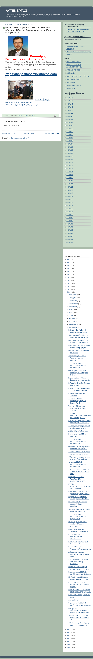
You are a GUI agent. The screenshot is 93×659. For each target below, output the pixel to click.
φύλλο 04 (69, 233)
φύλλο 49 (69, 98)
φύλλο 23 (69, 178)
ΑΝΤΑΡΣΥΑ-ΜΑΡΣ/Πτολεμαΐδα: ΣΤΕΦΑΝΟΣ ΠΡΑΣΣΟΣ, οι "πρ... (79, 472)
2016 (69, 289)
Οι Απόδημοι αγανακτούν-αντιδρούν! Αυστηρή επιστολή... (77, 524)
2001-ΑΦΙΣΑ (70, 88)
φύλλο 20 (69, 187)
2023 (69, 268)
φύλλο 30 (69, 156)
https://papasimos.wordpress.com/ (31, 75)
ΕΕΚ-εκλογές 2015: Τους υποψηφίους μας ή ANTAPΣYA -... (77, 536)
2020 (69, 277)
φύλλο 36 (69, 138)
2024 (69, 265)
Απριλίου (72, 318)
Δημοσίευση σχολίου (11, 125)
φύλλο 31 (69, 153)
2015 (69, 292)
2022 (69, 271)
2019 (69, 280)
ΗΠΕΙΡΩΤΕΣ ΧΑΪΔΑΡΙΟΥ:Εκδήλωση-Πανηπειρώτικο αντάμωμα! (78, 610)
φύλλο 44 (69, 113)
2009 (69, 644)
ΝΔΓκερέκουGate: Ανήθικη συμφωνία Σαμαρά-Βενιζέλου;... (77, 504)
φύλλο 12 (69, 209)
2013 (69, 632)
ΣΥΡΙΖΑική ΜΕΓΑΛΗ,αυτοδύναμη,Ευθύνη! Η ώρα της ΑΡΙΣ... (79, 416)
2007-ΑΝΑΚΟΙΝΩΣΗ (73, 62)
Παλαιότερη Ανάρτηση (51, 133)
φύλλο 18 (69, 193)
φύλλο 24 (69, 175)
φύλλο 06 (69, 227)
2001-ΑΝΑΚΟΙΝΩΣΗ (73, 85)
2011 (69, 638)
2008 (69, 647)
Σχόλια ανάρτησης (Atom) (20, 138)
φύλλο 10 (69, 215)
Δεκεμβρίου (73, 295)
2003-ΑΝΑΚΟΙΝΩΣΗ (73, 79)
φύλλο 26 (69, 168)
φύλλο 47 (69, 104)
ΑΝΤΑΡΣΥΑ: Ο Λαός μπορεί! (78, 431)
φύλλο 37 (69, 135)
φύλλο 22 (69, 181)
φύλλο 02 (69, 239)
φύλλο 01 (69, 242)
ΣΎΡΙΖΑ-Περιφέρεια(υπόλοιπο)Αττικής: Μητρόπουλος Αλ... (79, 486)
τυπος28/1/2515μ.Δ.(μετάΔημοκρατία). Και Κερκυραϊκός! (77, 365)
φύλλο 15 (69, 199)
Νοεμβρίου (73, 298)
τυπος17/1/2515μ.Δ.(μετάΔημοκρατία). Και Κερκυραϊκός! (77, 517)
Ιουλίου (71, 309)
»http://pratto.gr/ (27, 102)
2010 (69, 641)
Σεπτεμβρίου (73, 304)
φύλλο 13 (69, 205)
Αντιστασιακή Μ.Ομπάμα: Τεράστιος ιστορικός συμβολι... (77, 358)
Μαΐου (71, 315)
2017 (69, 286)
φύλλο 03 (69, 236)
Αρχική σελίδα (29, 133)
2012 (69, 635)
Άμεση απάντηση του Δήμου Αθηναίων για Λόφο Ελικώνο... (78, 562)
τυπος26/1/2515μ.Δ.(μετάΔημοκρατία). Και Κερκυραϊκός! (77, 401)
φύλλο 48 (69, 101)
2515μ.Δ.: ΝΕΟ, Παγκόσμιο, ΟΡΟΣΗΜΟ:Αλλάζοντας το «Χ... (78, 618)
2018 (69, 283)
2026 (69, 259)
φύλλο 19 (69, 190)
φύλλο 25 (69, 172)
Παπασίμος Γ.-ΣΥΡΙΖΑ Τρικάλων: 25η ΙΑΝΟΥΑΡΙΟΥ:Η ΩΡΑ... (77, 479)
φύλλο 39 (69, 129)
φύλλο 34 (69, 144)
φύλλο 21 (69, 184)
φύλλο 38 (69, 132)
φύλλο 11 (69, 212)
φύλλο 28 (69, 162)
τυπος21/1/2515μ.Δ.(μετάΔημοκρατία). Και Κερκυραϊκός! (77, 464)
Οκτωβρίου (73, 301)
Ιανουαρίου (73, 327)
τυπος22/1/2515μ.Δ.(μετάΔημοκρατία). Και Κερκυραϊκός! (77, 441)
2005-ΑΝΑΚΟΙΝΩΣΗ (73, 70)
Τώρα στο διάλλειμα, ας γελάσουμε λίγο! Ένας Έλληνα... (77, 408)
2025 (69, 262)
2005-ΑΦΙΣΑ (70, 73)
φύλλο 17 (69, 196)
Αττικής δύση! (73, 600)
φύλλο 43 (69, 116)
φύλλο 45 (69, 110)
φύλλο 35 (69, 141)
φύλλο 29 (69, 159)
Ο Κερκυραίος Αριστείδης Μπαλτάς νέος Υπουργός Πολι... (78, 373)
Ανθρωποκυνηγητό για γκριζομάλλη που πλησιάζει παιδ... (78, 554)
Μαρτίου (72, 321)
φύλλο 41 (69, 122)
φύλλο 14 (69, 202)
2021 (69, 274)
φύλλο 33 (69, 147)
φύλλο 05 (69, 230)
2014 (69, 629)
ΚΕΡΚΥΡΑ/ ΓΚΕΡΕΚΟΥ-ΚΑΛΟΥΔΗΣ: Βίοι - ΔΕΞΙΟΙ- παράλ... (78, 585)
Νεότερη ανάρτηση (8, 133)
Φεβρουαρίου (74, 324)
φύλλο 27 (69, 165)
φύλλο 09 (69, 218)
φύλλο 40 (69, 125)
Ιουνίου (71, 312)
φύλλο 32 (69, 150)
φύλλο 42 (69, 119)
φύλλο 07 (69, 224)
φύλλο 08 (69, 221)
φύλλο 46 (69, 107)
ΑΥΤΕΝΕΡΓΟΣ (16, 10)
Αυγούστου (73, 306)
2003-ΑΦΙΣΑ (70, 82)
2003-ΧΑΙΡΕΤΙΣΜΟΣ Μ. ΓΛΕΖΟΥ (78, 76)
